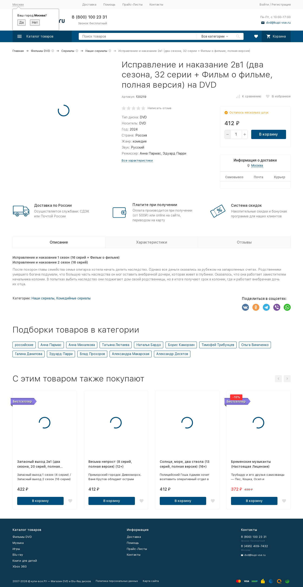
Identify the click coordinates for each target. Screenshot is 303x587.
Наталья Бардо (148, 345)
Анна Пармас (51, 345)
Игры (16, 549)
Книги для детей (25, 560)
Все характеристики (137, 160)
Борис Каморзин (181, 345)
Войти (264, 4)
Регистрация (281, 4)
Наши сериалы (96, 51)
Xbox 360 (20, 566)
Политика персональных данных (117, 581)
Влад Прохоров (92, 354)
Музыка (18, 543)
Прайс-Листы (132, 4)
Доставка (89, 4)
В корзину (268, 134)
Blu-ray (18, 554)
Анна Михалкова (81, 345)
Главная (18, 51)
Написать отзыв (159, 108)
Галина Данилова (28, 354)
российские (24, 345)
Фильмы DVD (40, 51)
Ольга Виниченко (255, 345)
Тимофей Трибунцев (218, 345)
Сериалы (67, 51)
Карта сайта (151, 581)
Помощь (109, 4)
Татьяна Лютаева (115, 345)
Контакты (156, 4)
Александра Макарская (130, 354)
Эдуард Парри (61, 354)
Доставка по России (53, 205)
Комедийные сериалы (73, 298)
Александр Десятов (172, 354)
